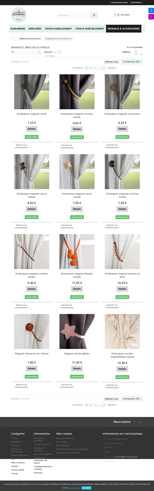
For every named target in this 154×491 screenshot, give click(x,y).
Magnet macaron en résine (32, 353)
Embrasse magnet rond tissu (122, 113)
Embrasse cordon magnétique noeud (122, 355)
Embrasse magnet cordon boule (77, 115)
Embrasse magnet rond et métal (122, 195)
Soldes (14, 466)
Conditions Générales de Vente (40, 460)
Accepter (86, 488)
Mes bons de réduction (68, 453)
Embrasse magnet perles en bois (122, 275)
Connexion (136, 2)
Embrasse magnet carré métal (32, 195)
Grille (136, 52)
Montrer (48, 52)
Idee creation (18, 462)
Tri (12, 52)
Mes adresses (63, 445)
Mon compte (64, 433)
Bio (12, 459)
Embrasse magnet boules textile (77, 275)
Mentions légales (42, 454)
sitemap (38, 472)
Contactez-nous (119, 2)
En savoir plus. (74, 488)
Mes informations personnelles (72, 449)
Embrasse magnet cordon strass (31, 275)
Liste (141, 52)
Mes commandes (65, 438)
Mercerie (15, 445)
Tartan (14, 473)
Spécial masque (19, 455)
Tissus (14, 438)
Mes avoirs (61, 442)
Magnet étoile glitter (77, 353)
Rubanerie (16, 442)
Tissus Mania (17, 470)
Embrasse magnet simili (31, 113)
